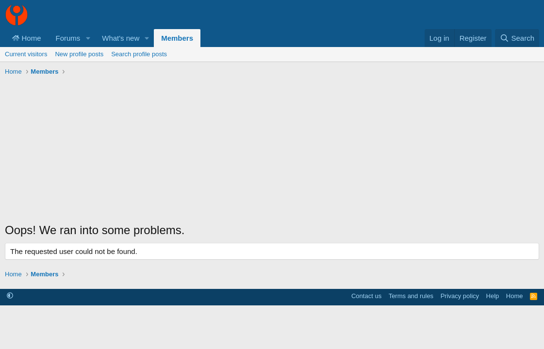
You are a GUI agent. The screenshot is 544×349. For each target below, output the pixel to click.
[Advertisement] (272, 152)
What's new (120, 38)
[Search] (517, 38)
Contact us (366, 296)
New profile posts (79, 54)
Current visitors (26, 54)
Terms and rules (411, 296)
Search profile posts (139, 54)
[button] (88, 38)
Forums (68, 38)
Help (492, 296)
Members (177, 38)
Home (26, 38)
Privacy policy (460, 296)
